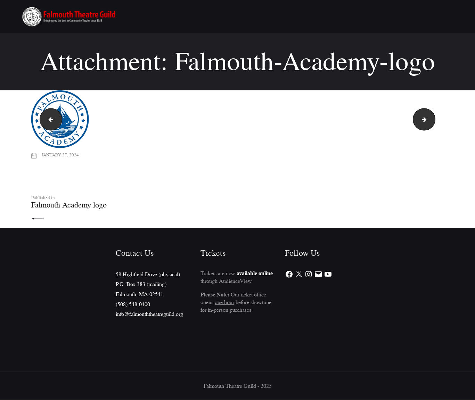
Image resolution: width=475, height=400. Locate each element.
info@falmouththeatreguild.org (149, 314)
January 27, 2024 (61, 155)
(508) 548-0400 (133, 304)
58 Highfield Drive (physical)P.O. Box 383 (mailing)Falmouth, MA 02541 (148, 284)
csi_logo (432, 119)
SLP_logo (48, 119)
